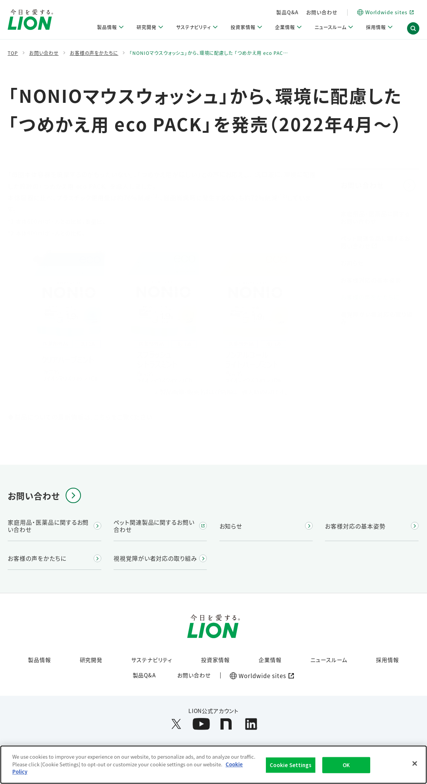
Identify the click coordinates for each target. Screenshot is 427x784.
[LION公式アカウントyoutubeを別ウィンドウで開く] (201, 724)
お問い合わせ (353, 12)
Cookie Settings (291, 769)
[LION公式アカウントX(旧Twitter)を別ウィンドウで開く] (176, 724)
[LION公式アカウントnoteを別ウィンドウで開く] (226, 724)
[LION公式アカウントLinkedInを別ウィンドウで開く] (251, 724)
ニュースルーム (329, 660)
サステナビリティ (151, 660)
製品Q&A (319, 12)
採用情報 (387, 660)
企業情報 (270, 660)
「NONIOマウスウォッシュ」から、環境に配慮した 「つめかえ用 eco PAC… (208, 53)
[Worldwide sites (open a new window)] (260, 675)
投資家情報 (215, 660)
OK (346, 769)
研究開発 (91, 660)
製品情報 (39, 660)
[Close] (414, 767)
